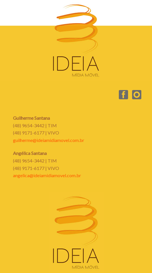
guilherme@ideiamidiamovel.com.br (48, 140)
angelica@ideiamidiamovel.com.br (47, 175)
